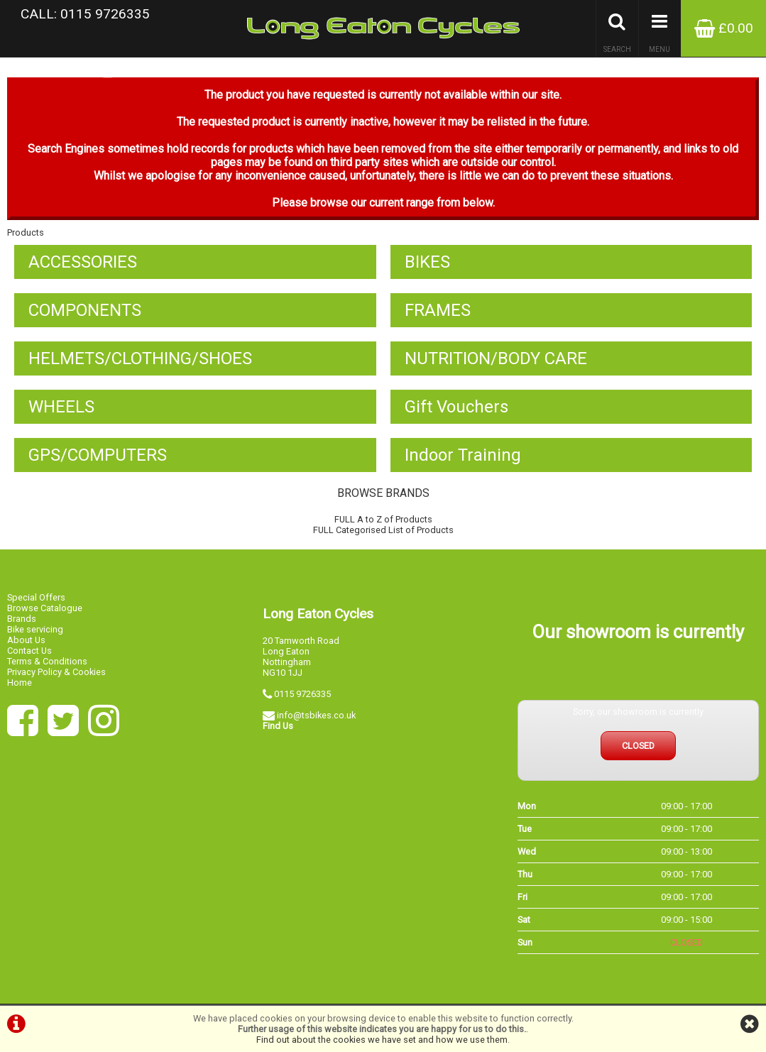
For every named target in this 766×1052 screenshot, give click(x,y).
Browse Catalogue (44, 608)
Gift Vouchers (456, 407)
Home (19, 682)
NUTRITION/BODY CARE (496, 358)
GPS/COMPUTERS (97, 455)
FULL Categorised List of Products (383, 530)
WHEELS (61, 407)
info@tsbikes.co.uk (316, 715)
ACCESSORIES (82, 262)
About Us (26, 640)
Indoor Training (463, 455)
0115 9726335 (302, 694)
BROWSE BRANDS (383, 493)
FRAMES (438, 310)
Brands (21, 618)
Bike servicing (35, 629)
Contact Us (29, 650)
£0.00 (723, 28)
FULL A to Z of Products (383, 519)
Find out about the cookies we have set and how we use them (382, 1039)
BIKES (427, 262)
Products (25, 232)
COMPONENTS (84, 310)
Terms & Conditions (47, 661)
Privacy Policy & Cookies (56, 672)
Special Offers (36, 597)
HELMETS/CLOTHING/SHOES (140, 358)
